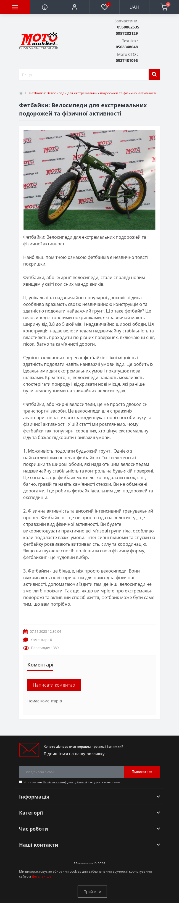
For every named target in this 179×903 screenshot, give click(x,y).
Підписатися (142, 771)
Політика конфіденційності (65, 782)
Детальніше (41, 876)
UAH (134, 7)
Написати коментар (54, 685)
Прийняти (92, 891)
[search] (154, 74)
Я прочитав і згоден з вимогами (71, 782)
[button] (75, 7)
